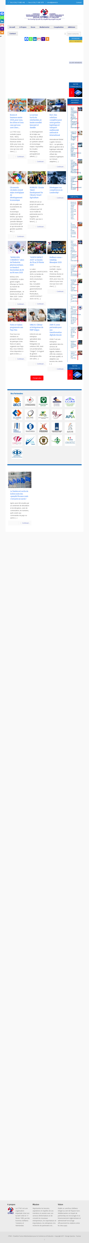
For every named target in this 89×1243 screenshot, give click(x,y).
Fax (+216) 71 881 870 (36, 2)
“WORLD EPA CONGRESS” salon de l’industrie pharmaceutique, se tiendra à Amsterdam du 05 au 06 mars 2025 (17, 265)
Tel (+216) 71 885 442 (17, 2)
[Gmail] (39, 39)
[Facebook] (26, 39)
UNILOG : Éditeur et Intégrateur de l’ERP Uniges (36, 327)
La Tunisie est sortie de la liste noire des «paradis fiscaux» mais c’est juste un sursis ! (19, 495)
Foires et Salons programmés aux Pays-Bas (16, 327)
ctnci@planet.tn (52, 2)
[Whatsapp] (31, 39)
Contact (79, 2)
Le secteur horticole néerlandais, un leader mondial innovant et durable (36, 121)
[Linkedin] (35, 39)
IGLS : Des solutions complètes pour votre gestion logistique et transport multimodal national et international (56, 125)
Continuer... (21, 157)
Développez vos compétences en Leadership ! (56, 190)
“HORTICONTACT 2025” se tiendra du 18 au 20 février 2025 (37, 261)
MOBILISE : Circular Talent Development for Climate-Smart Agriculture (37, 192)
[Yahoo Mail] (43, 39)
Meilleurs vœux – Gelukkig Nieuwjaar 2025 (56, 260)
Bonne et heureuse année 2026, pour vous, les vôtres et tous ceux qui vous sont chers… (17, 121)
